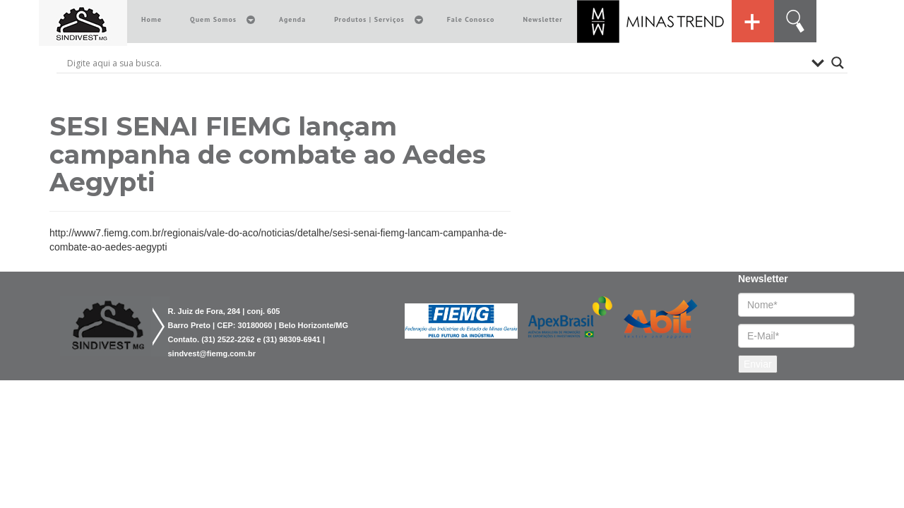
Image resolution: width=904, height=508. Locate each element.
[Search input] (435, 63)
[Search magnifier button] (838, 63)
